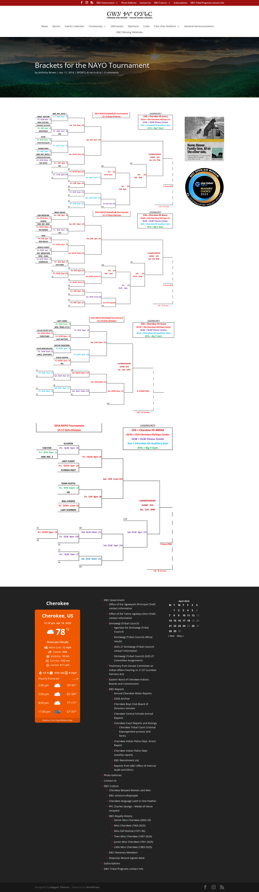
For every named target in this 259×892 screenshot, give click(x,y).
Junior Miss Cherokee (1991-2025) (133, 841)
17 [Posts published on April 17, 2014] (184, 620)
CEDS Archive (122, 698)
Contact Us (145, 3)
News (44, 26)
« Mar (171, 635)
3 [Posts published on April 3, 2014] (183, 610)
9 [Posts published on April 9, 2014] (178, 615)
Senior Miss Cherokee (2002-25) (132, 820)
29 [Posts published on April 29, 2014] (174, 631)
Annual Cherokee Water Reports (133, 693)
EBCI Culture (160, 3)
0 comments (111, 72)
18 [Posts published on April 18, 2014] (188, 620)
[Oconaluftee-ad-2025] (204, 206)
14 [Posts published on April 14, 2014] (170, 620)
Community (96, 26)
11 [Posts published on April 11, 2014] (188, 615)
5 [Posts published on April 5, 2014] (192, 610)
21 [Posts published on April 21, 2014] (170, 626)
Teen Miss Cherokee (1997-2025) (133, 836)
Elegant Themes (59, 887)
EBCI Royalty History (120, 816)
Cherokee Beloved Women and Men (130, 790)
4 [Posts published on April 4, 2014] (188, 610)
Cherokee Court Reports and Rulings (135, 723)
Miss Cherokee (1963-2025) (129, 825)
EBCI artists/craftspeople (123, 795)
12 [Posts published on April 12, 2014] (193, 615)
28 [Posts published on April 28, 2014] (170, 631)
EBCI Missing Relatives (129, 32)
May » (180, 635)
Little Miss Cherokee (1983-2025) (133, 847)
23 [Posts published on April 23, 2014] (179, 626)
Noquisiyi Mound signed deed (126, 858)
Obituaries (117, 26)
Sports (56, 26)
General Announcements (199, 26)
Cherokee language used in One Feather (132, 801)
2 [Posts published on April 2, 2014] (178, 610)
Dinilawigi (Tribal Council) (124, 623)
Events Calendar (74, 26)
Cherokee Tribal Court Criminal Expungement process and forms (137, 731)
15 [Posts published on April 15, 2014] (174, 620)
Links (146, 26)
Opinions (133, 26)
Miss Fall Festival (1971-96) (129, 831)
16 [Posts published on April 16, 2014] (179, 620)
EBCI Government (106, 3)
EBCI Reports (116, 689)
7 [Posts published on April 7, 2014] (169, 615)
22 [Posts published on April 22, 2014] (174, 626)
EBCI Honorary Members (123, 852)
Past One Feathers (165, 26)
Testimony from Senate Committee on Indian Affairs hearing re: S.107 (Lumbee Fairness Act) (132, 670)
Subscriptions (180, 3)
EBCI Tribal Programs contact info (207, 3)
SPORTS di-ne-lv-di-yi (89, 72)
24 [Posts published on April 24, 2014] (184, 626)
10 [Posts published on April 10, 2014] (184, 615)
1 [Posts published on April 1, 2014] (174, 610)
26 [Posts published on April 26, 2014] (193, 626)
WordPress (93, 887)
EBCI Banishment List (126, 760)
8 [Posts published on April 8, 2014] (174, 615)
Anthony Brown (47, 72)
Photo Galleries (129, 3)
